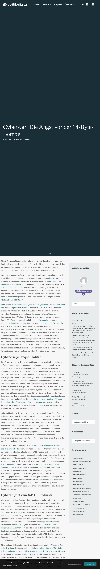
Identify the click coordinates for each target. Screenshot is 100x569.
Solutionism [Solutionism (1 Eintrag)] (77, 476)
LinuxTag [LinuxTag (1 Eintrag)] (76, 466)
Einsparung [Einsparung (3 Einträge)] (77, 443)
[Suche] (83, 275)
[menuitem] (36, 4)
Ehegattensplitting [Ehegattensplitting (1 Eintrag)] (79, 439)
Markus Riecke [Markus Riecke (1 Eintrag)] (78, 469)
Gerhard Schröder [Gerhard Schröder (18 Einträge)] (79, 446)
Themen (35, 4)
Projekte (58, 4)
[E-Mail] (83, 265)
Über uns (70, 4)
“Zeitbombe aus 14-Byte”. (11, 271)
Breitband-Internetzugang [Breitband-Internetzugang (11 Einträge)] (82, 433)
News (17, 125)
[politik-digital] (15, 4)
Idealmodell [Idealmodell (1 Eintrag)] (77, 449)
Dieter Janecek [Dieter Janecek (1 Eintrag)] (78, 436)
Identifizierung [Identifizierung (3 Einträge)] (78, 453)
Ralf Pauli (26, 125)
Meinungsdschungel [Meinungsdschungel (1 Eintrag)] (79, 473)
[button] (93, 274)
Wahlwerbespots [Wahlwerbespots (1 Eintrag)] (79, 483)
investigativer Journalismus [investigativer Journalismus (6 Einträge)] (82, 459)
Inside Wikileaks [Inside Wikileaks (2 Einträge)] (78, 456)
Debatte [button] (46, 4)
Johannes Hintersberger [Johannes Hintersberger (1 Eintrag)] (81, 463)
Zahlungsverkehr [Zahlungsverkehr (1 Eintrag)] (79, 486)
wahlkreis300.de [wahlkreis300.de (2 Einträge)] (78, 479)
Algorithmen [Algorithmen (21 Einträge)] (78, 429)
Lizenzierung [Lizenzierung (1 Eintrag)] (86, 466)
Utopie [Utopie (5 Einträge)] (87, 476)
